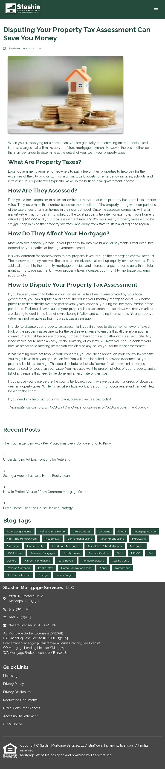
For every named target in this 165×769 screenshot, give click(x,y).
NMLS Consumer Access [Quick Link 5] (21, 708)
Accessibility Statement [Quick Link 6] (20, 716)
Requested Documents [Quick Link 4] (20, 700)
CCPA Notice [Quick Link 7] (12, 724)
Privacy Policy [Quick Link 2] (13, 684)
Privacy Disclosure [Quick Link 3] (17, 692)
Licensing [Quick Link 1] (10, 676)
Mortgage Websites (35, 755)
